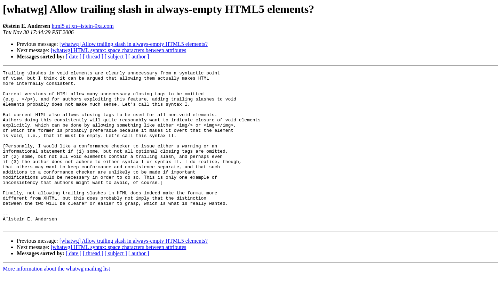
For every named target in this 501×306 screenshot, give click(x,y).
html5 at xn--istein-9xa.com (82, 26)
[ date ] (73, 56)
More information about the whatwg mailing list (56, 300)
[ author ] (138, 56)
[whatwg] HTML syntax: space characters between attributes (118, 50)
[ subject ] (116, 56)
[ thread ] (93, 56)
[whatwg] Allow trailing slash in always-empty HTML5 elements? (133, 44)
